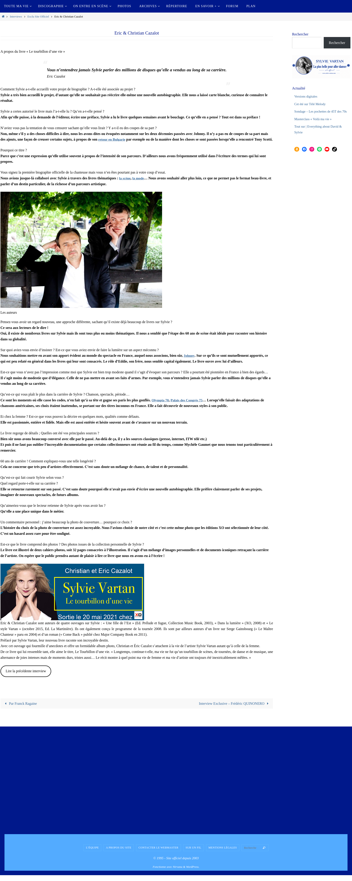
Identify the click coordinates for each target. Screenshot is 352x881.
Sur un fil (193, 853)
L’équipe (92, 853)
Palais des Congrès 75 (188, 406)
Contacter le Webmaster (158, 853)
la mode (139, 184)
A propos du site (118, 853)
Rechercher (300, 34)
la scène (125, 184)
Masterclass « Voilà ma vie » (315, 124)
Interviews (16, 16)
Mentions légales (223, 853)
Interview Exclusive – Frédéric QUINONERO (234, 709)
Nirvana (178, 872)
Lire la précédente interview (26, 677)
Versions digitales (307, 96)
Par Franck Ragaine (20, 709)
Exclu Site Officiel (38, 16)
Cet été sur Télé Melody (311, 104)
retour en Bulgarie (112, 139)
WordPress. (192, 872)
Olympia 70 (160, 406)
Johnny (189, 361)
